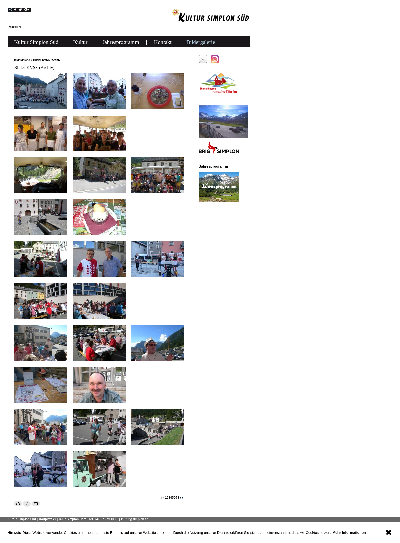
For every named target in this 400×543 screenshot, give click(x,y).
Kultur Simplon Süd (36, 42)
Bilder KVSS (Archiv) (47, 59)
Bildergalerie (200, 42)
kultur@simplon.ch (134, 519)
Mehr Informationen (349, 532)
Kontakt (163, 42)
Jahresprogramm (120, 42)
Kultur (80, 42)
